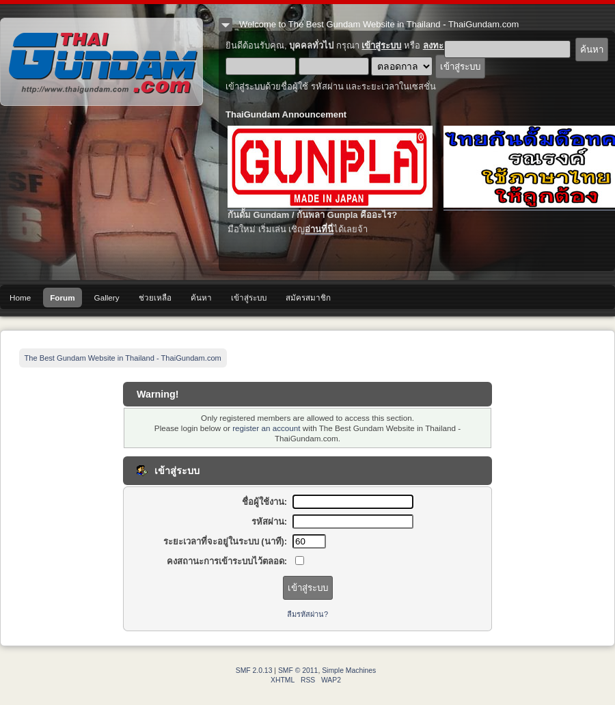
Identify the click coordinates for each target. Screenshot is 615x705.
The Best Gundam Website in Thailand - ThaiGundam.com (101, 62)
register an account (266, 428)
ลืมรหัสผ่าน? (307, 614)
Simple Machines (349, 670)
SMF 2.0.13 (254, 670)
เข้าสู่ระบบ (381, 45)
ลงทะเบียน (443, 45)
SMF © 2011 (298, 670)
